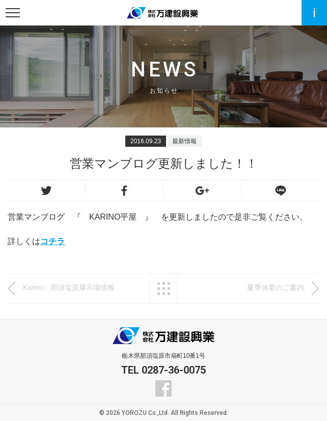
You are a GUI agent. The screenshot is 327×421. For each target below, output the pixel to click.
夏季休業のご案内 (275, 287)
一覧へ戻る (163, 288)
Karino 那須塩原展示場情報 (76, 287)
